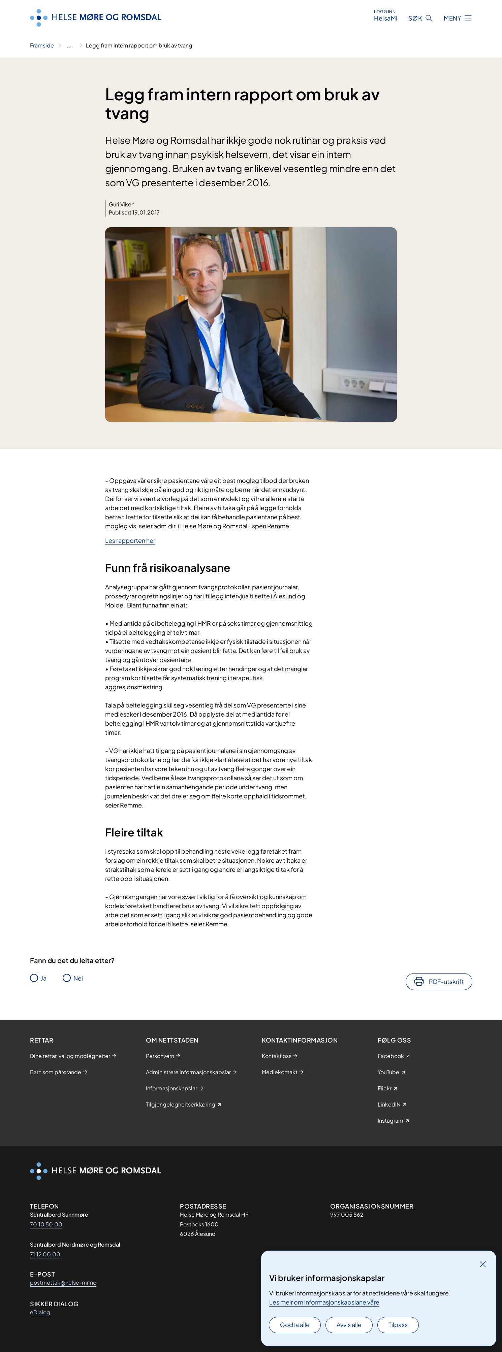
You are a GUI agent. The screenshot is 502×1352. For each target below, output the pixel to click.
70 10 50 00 (46, 1224)
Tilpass (398, 1324)
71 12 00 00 (45, 1254)
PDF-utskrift (446, 981)
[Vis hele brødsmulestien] (70, 45)
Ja (43, 978)
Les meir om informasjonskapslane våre (324, 1302)
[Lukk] (482, 1264)
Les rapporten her (130, 540)
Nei (78, 978)
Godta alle (295, 1324)
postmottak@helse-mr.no (63, 1282)
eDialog (40, 1312)
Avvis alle (349, 1324)
